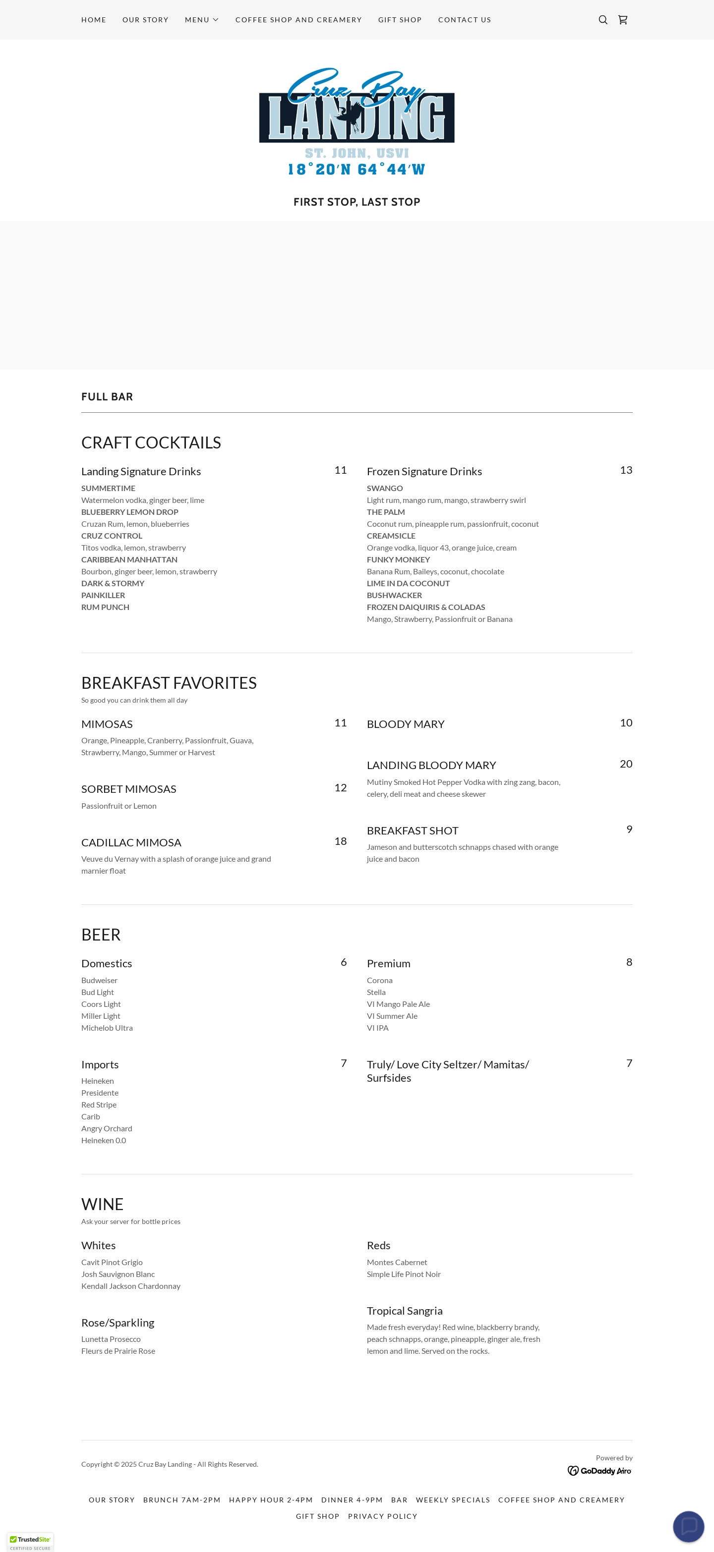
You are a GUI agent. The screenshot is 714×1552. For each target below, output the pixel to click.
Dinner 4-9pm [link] (352, 1500)
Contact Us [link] (464, 19)
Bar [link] (399, 1500)
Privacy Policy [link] (383, 1516)
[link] (623, 20)
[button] (202, 20)
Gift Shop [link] (400, 19)
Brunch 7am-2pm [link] (182, 1500)
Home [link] (94, 19)
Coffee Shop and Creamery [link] (299, 19)
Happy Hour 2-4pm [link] (271, 1500)
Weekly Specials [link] (453, 1500)
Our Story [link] (145, 19)
